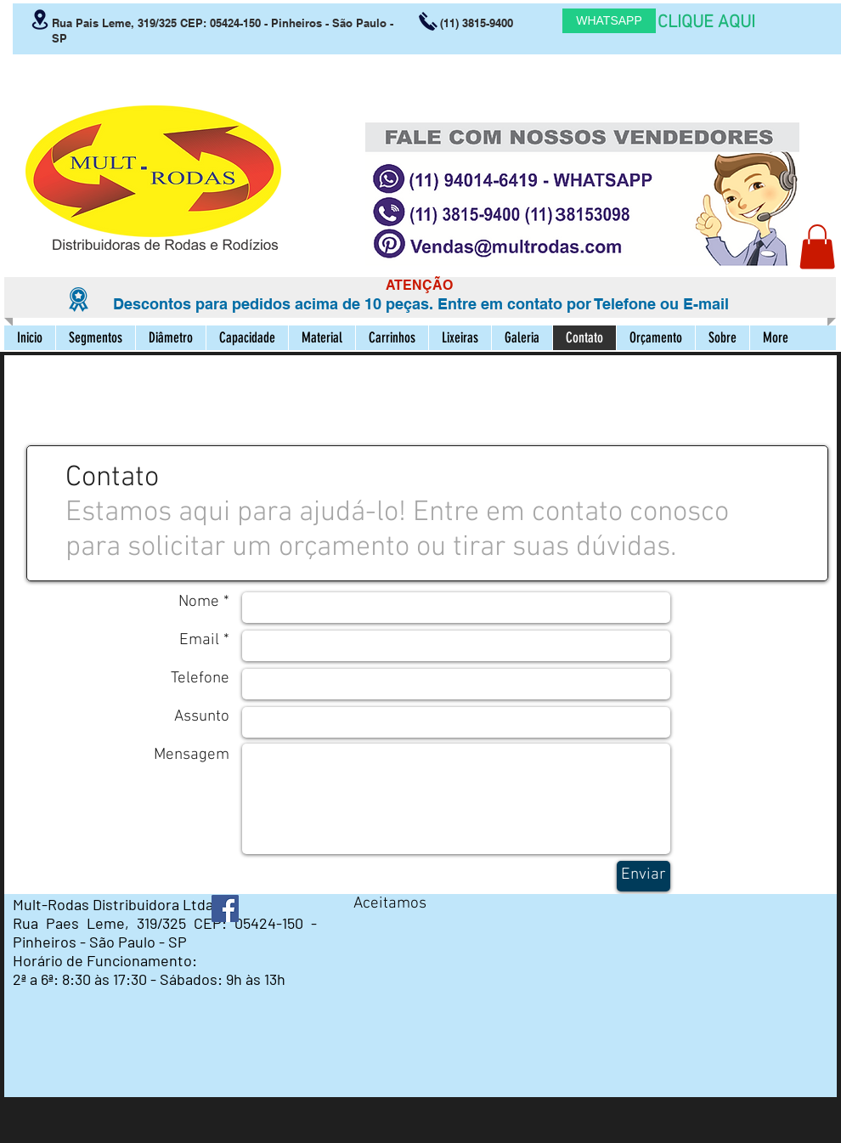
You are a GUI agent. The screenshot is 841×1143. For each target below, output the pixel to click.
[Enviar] (643, 876)
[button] (817, 246)
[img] (369, 933)
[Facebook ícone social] (225, 908)
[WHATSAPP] (609, 20)
